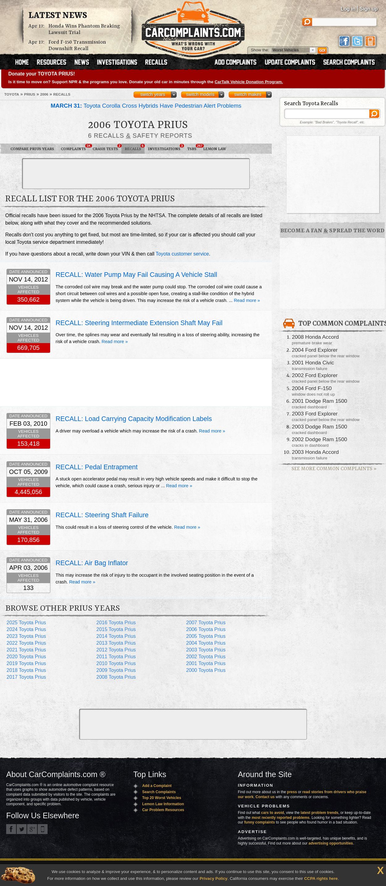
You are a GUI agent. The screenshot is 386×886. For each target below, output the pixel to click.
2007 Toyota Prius (206, 622)
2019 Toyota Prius (26, 663)
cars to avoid (272, 813)
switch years (152, 94)
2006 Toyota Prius (206, 629)
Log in (348, 8)
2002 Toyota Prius (206, 656)
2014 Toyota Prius (116, 636)
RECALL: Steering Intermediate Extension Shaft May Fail (139, 323)
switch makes (248, 94)
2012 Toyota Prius (116, 649)
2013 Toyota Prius (116, 643)
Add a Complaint (156, 786)
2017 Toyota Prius (26, 677)
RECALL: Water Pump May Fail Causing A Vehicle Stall (136, 274)
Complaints (75, 147)
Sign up (368, 8)
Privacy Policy (213, 878)
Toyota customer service (182, 253)
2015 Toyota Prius (116, 629)
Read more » (247, 300)
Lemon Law (214, 149)
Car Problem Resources (163, 810)
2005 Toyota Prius (206, 636)
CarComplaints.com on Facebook (11, 829)
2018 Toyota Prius (26, 670)
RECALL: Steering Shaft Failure (102, 515)
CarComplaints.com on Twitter (22, 829)
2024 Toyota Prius (26, 629)
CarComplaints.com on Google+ (32, 829)
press (292, 792)
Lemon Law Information (163, 804)
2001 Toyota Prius (206, 663)
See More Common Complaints (334, 469)
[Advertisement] (135, 173)
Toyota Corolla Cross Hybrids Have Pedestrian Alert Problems (146, 105)
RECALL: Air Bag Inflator (92, 563)
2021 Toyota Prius (26, 649)
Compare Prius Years (32, 149)
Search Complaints (159, 792)
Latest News (57, 16)
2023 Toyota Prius (26, 636)
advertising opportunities (330, 843)
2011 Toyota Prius (116, 656)
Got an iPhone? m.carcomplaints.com (43, 829)
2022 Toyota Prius (26, 643)
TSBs (193, 147)
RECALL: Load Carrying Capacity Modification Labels (134, 419)
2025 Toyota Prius (26, 622)
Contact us (265, 797)
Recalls (135, 147)
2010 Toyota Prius (116, 663)
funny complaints (259, 822)
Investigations (166, 147)
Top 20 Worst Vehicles (161, 798)
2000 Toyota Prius (206, 670)
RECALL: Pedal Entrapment (97, 467)
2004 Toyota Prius (206, 643)
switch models (200, 94)
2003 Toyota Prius (206, 649)
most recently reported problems (280, 817)
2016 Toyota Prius (116, 622)
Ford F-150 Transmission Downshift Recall (77, 45)
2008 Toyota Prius (116, 677)
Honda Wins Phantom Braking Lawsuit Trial (84, 29)
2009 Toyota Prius (116, 670)
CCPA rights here (321, 878)
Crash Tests (107, 147)
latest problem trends (319, 813)
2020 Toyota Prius (26, 656)
